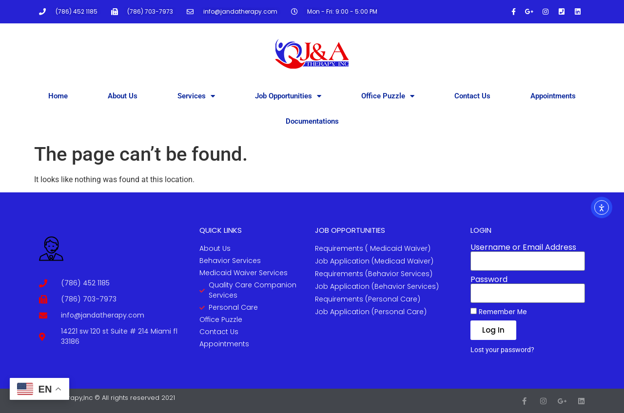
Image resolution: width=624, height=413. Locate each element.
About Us (122, 96)
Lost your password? (502, 350)
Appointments (553, 96)
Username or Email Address (523, 247)
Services (196, 96)
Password (488, 279)
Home (58, 96)
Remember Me (498, 312)
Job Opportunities (288, 96)
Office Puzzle (387, 96)
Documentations (312, 121)
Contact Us (472, 96)
